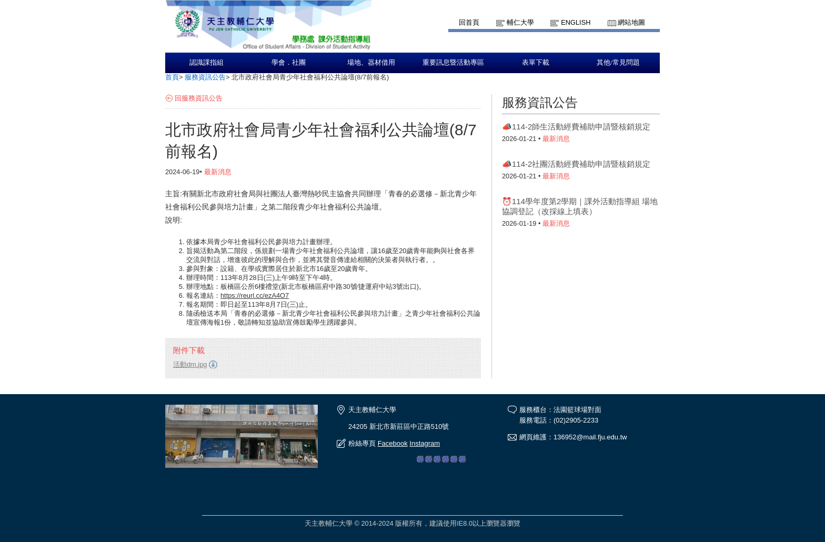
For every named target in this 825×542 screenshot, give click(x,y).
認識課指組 (206, 62)
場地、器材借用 (371, 62)
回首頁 (469, 22)
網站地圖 (631, 22)
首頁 (172, 77)
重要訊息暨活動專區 (453, 62)
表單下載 (535, 62)
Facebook (393, 443)
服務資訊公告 (205, 77)
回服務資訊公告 (199, 98)
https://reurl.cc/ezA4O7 (254, 295)
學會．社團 (288, 62)
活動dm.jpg (190, 364)
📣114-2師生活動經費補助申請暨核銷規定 (576, 126)
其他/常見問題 (618, 62)
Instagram (424, 443)
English (575, 22)
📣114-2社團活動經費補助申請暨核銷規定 (576, 163)
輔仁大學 (520, 22)
